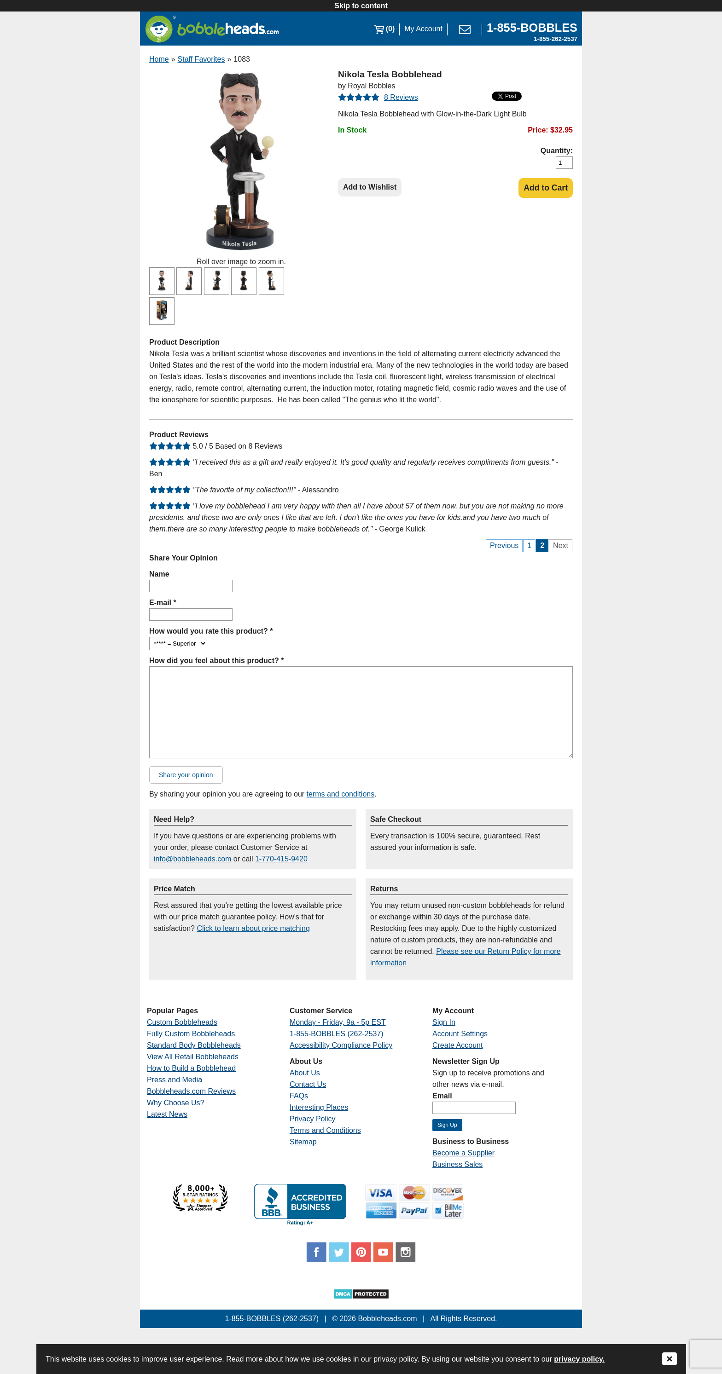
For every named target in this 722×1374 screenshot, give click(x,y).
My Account (423, 29)
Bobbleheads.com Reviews (191, 1091)
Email (442, 1096)
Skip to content (361, 6)
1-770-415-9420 (281, 859)
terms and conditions (341, 794)
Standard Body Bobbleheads (194, 1045)
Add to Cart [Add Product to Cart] (546, 187)
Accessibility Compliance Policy (341, 1045)
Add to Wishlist (369, 187)
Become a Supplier (463, 1153)
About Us (305, 1073)
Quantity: (557, 151)
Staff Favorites (201, 59)
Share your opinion (186, 775)
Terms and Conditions (325, 1130)
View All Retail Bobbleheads (193, 1057)
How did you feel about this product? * (216, 660)
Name (159, 574)
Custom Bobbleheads (182, 1022)
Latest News (167, 1114)
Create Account (457, 1045)
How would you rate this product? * (211, 631)
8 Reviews (401, 97)
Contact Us (308, 1084)
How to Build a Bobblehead (191, 1068)
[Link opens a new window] (532, 29)
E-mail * (162, 602)
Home (159, 59)
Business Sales (457, 1164)
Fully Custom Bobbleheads (191, 1034)
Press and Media (174, 1080)
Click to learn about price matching (253, 928)
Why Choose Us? (175, 1103)
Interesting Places (319, 1107)
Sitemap (303, 1142)
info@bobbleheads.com (192, 859)
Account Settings (460, 1034)
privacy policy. (579, 1359)
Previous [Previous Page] (504, 545)
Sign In (443, 1022)
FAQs (299, 1096)
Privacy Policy (313, 1119)
